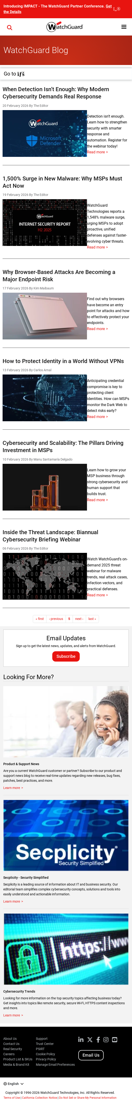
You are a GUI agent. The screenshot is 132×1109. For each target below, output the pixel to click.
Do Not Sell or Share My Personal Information (88, 1097)
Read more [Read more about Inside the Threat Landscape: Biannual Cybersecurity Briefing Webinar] (96, 595)
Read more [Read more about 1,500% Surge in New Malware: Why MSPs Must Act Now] (96, 247)
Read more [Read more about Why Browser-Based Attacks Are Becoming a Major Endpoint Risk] (96, 329)
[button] (123, 26)
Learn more (11, 788)
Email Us (91, 1055)
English (13, 1084)
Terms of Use (12, 1097)
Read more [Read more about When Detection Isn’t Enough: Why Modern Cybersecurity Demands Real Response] (96, 152)
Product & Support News (21, 764)
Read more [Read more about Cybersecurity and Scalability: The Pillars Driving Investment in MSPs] (96, 500)
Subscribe (66, 656)
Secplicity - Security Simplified (26, 877)
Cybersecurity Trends (19, 991)
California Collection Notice (39, 1097)
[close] (117, 9)
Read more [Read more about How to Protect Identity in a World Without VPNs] (96, 416)
